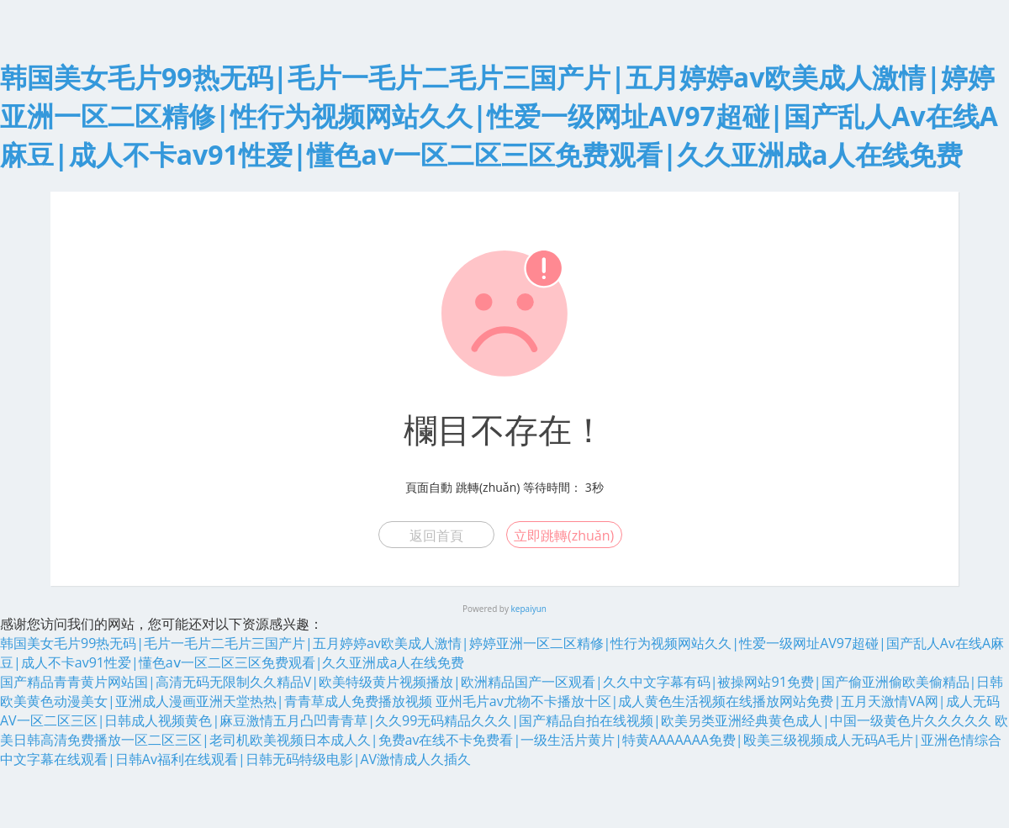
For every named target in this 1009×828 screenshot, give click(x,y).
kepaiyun (529, 608)
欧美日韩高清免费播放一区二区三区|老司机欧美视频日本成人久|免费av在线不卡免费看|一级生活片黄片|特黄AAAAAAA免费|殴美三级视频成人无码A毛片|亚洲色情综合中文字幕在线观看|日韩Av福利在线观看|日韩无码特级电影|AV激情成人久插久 (504, 739)
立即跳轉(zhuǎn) (564, 535)
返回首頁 (436, 535)
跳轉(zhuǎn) (488, 487)
